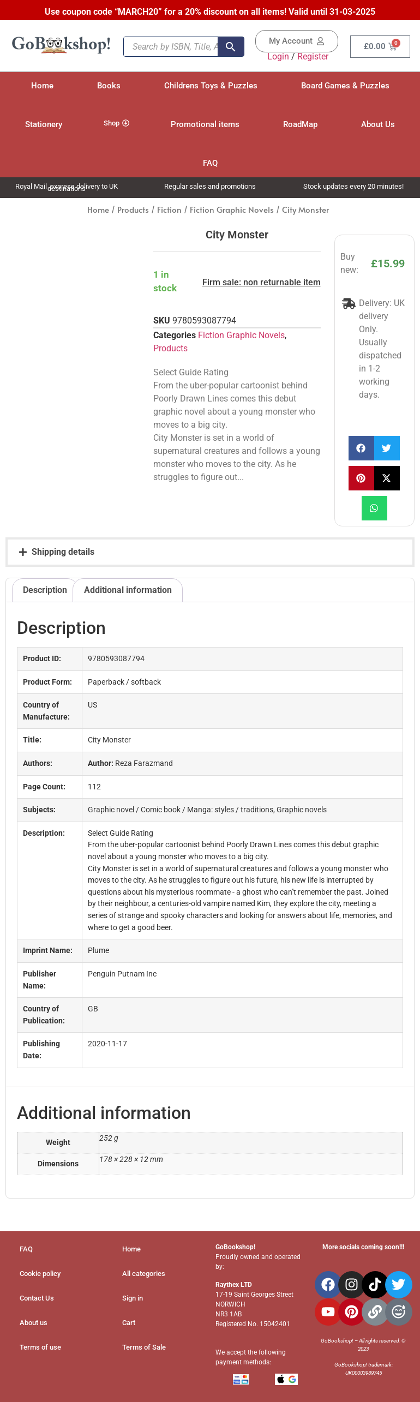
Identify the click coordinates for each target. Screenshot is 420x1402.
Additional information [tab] (128, 590)
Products (133, 209)
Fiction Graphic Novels (232, 209)
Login (278, 56)
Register (312, 56)
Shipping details (63, 552)
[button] (361, 448)
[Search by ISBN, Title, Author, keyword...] (171, 46)
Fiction (169, 209)
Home (98, 209)
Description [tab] (45, 590)
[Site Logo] (61, 52)
